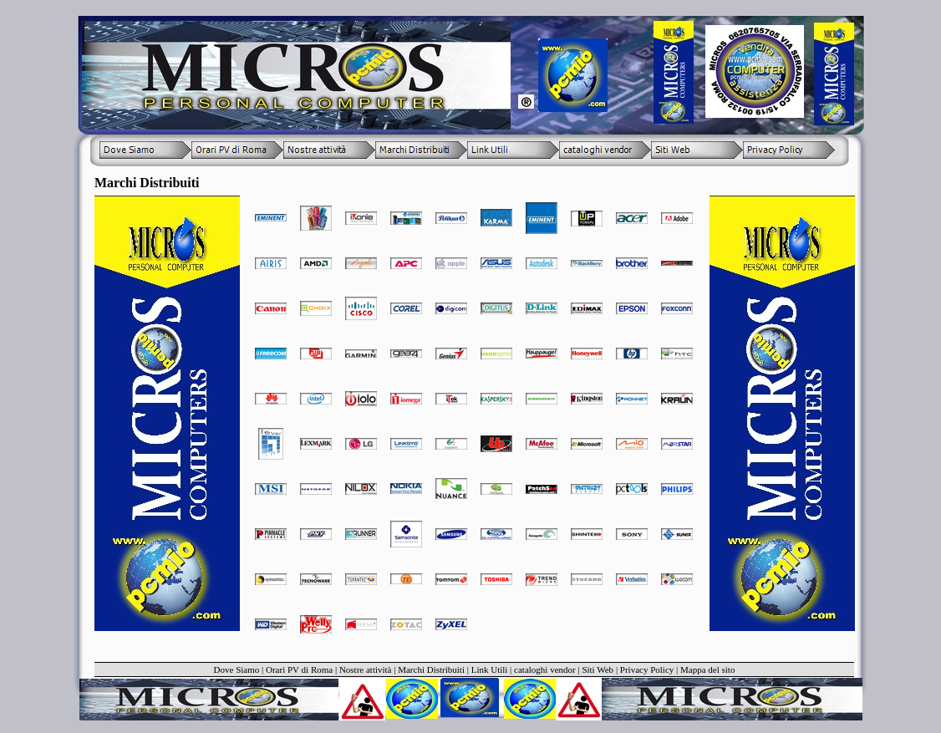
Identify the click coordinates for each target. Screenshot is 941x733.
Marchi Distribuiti (431, 669)
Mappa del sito (707, 669)
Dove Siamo (237, 669)
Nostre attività (365, 669)
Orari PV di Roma (299, 669)
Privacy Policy (647, 669)
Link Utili (489, 669)
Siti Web (597, 669)
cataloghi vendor (545, 669)
